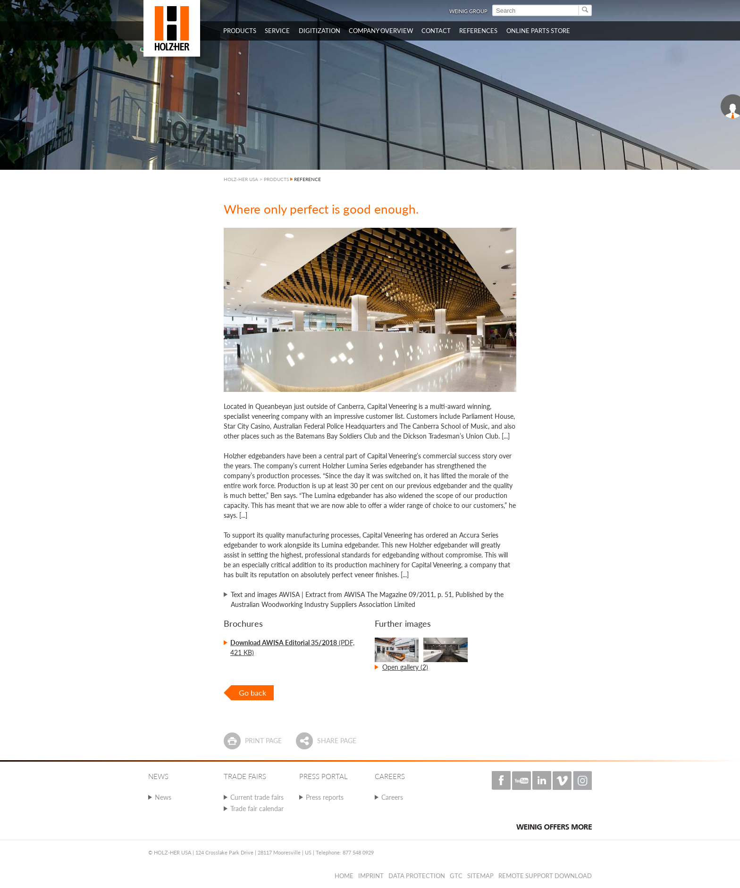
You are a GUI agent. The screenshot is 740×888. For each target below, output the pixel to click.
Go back (252, 692)
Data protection (416, 876)
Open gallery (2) (405, 667)
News (163, 797)
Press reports (325, 797)
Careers (392, 797)
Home (344, 876)
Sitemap (480, 876)
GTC (456, 876)
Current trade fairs (257, 797)
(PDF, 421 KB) (292, 647)
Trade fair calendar (257, 809)
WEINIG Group (468, 11)
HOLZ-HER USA (241, 179)
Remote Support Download (545, 876)
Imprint (371, 876)
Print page (263, 741)
